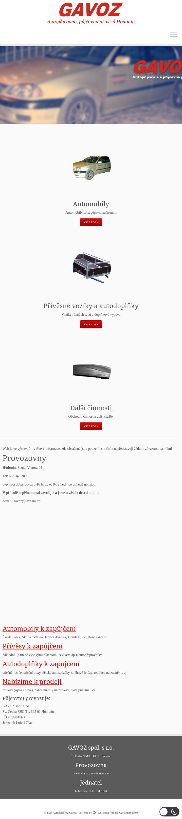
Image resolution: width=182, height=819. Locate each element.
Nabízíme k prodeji (32, 681)
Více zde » (91, 222)
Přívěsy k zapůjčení (33, 646)
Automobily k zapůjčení (39, 628)
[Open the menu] (173, 35)
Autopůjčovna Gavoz (65, 812)
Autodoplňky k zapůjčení (41, 663)
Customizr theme (128, 812)
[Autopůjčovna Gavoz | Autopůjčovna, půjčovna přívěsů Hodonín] (91, 9)
